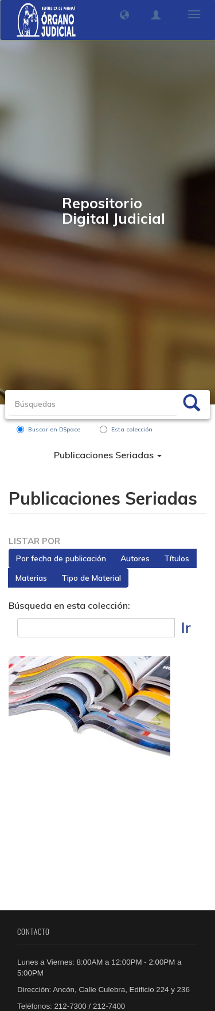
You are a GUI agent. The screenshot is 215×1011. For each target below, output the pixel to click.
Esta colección (126, 429)
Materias (31, 578)
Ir (186, 627)
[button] (124, 15)
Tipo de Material (91, 578)
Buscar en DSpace (48, 429)
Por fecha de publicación (61, 558)
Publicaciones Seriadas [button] (108, 455)
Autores (135, 558)
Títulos (176, 558)
